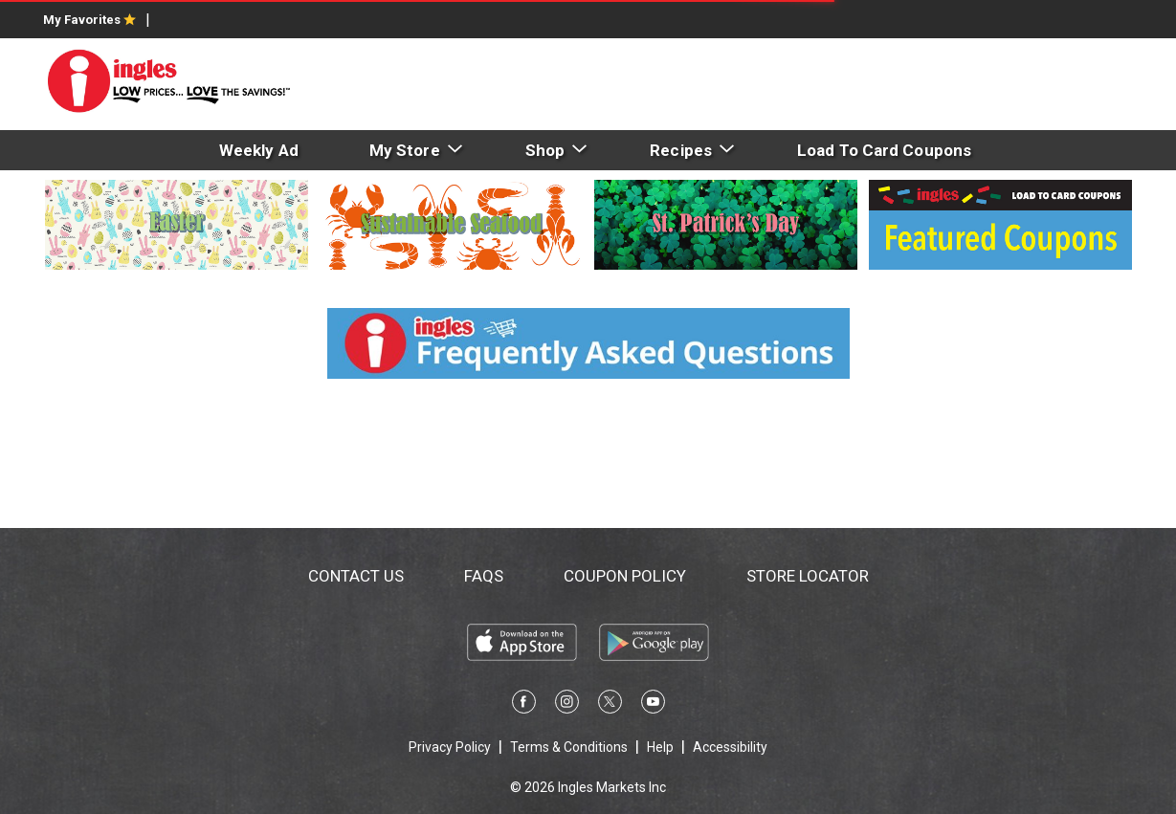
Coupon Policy (625, 575)
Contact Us (356, 575)
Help (660, 747)
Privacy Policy (450, 747)
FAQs (483, 575)
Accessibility (730, 747)
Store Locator (807, 575)
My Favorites (89, 19)
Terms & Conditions (569, 747)
